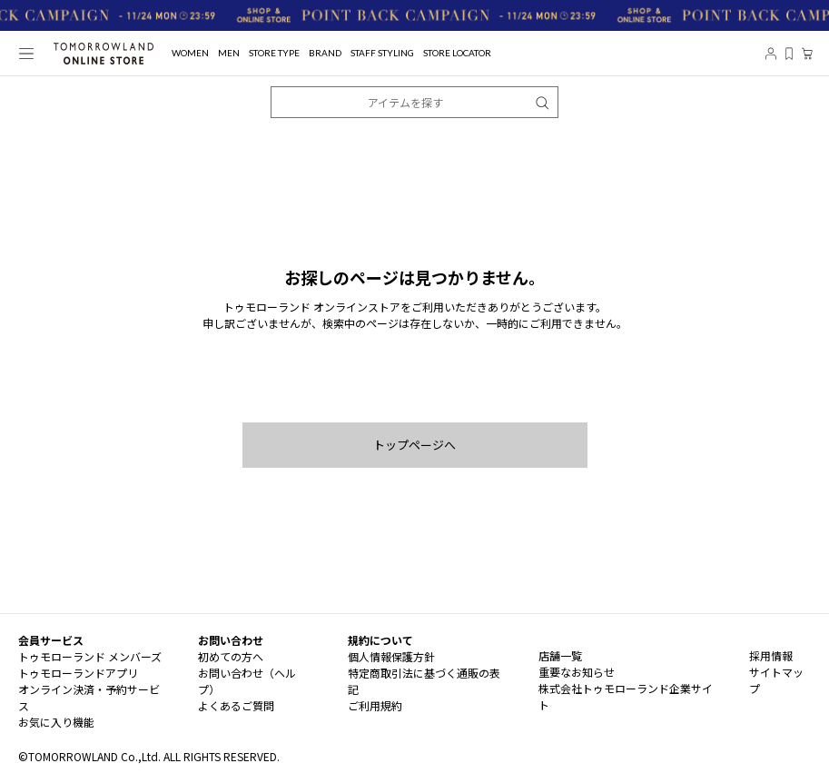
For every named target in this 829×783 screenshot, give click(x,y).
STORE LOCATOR (457, 53)
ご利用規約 (375, 705)
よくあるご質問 (236, 705)
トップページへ (414, 444)
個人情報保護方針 (391, 656)
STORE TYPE (274, 53)
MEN (229, 53)
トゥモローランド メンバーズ (90, 656)
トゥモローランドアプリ (78, 672)
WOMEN (190, 53)
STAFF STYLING (382, 53)
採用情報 (771, 655)
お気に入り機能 (56, 721)
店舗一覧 (560, 655)
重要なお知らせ (576, 671)
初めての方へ (230, 656)
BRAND (325, 53)
